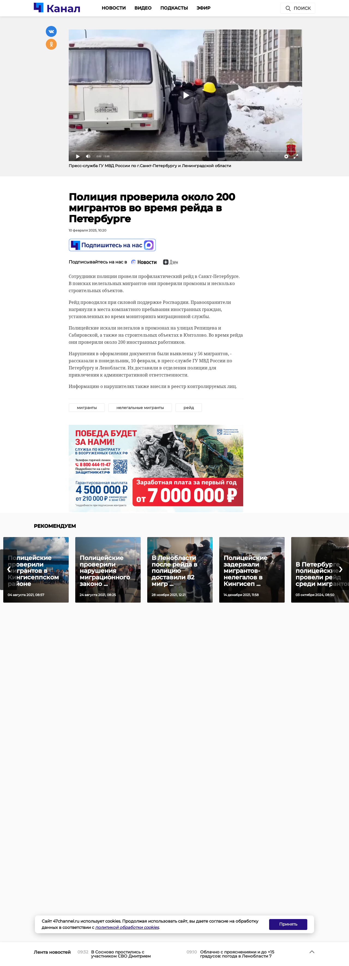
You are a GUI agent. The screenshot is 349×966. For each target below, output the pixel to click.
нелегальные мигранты (140, 407)
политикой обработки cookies (127, 927)
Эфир (203, 8)
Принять (288, 924)
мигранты (87, 407)
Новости (114, 8)
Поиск (298, 8)
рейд (188, 407)
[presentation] (8, 569)
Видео (143, 8)
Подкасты (174, 8)
